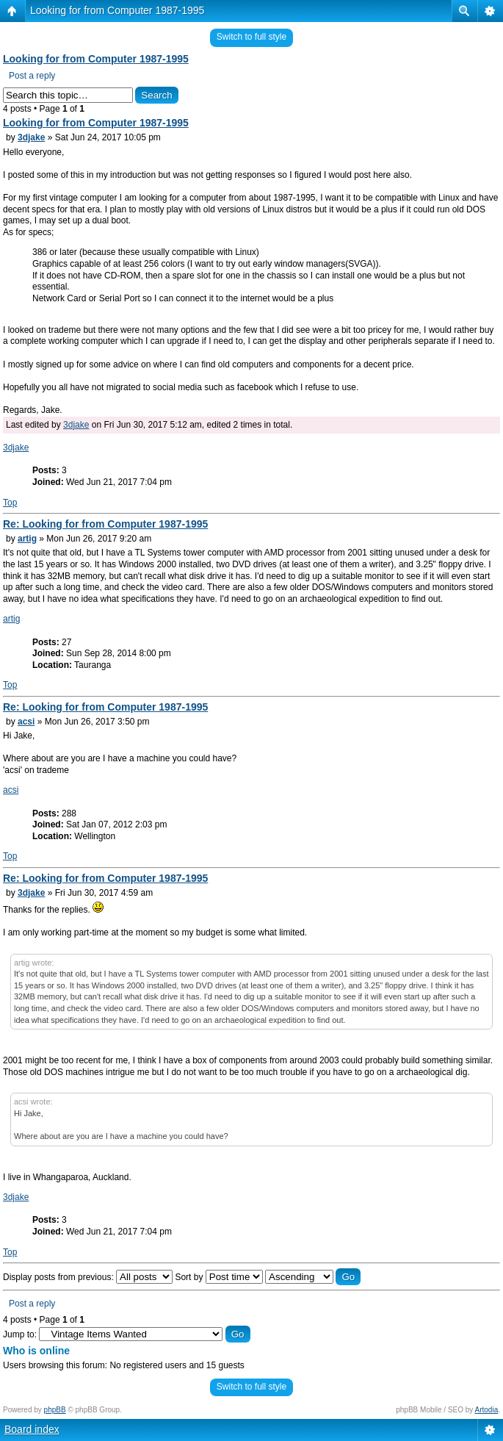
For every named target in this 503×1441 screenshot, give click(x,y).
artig (27, 538)
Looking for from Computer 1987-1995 (117, 10)
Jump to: (20, 1334)
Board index (31, 1429)
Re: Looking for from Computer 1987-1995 (105, 524)
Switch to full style (251, 37)
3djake (31, 137)
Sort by (218, 1277)
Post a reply (32, 76)
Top (10, 502)
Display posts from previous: (88, 1277)
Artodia (487, 1410)
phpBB (55, 1410)
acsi (26, 721)
